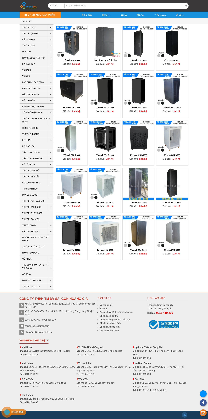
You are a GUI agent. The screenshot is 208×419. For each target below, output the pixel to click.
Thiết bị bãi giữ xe (31, 207)
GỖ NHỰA (26, 259)
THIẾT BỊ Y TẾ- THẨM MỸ (33, 247)
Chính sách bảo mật (109, 327)
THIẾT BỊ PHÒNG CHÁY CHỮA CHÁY (36, 120)
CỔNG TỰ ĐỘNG (30, 128)
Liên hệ (180, 15)
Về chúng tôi (106, 305)
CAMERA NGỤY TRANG (33, 106)
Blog (124, 15)
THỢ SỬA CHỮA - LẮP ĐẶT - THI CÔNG (35, 266)
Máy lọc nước (29, 195)
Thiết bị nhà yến (30, 176)
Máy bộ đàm (28, 100)
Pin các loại (28, 146)
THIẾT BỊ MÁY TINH (31, 286)
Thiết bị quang (30, 33)
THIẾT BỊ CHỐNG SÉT (32, 213)
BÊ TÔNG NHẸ (28, 164)
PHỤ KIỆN (26, 140)
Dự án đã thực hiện (109, 330)
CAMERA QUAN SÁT (31, 88)
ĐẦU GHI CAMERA (30, 94)
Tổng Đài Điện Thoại (32, 112)
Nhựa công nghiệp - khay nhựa (35, 239)
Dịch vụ (106, 15)
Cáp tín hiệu (28, 39)
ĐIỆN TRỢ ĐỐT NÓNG (32, 280)
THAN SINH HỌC (30, 189)
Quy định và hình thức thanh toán (116, 312)
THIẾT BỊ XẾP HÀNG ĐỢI (33, 201)
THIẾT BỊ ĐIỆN (28, 46)
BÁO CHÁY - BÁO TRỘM (33, 82)
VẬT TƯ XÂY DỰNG (31, 152)
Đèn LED (26, 52)
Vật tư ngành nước (32, 158)
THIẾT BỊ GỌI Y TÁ (30, 219)
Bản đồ (103, 308)
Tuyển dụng (160, 15)
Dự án (140, 15)
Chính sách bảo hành (110, 323)
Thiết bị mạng (29, 27)
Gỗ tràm (26, 274)
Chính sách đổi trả (109, 316)
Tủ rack (26, 70)
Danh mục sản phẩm (40, 15)
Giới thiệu (87, 15)
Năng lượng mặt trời (33, 58)
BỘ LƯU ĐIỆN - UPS (31, 183)
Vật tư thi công (30, 134)
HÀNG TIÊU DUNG (30, 253)
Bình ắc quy (28, 64)
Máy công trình (30, 231)
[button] (203, 412)
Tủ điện (26, 76)
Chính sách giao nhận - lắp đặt (115, 319)
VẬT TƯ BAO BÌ (29, 225)
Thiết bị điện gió (30, 170)
